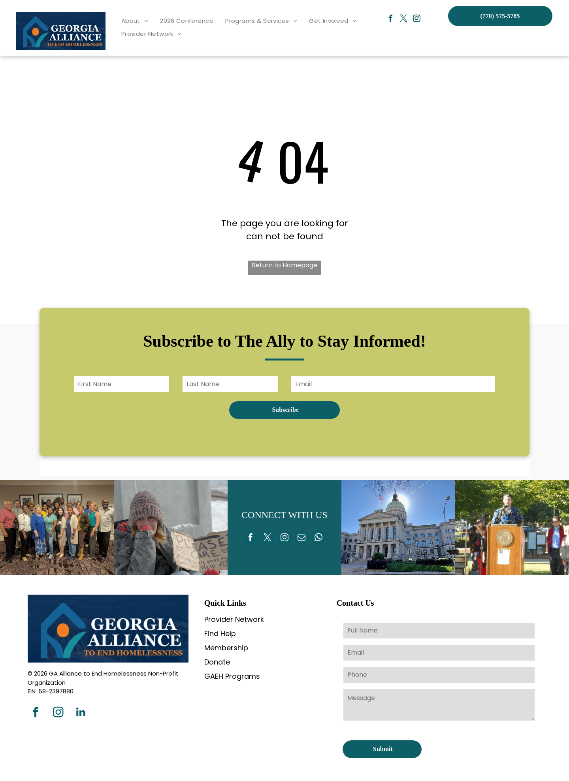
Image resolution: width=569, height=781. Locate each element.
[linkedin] (81, 713)
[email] (301, 538)
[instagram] (416, 19)
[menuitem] (134, 21)
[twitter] (403, 19)
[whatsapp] (318, 538)
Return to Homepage (284, 265)
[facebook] (390, 19)
